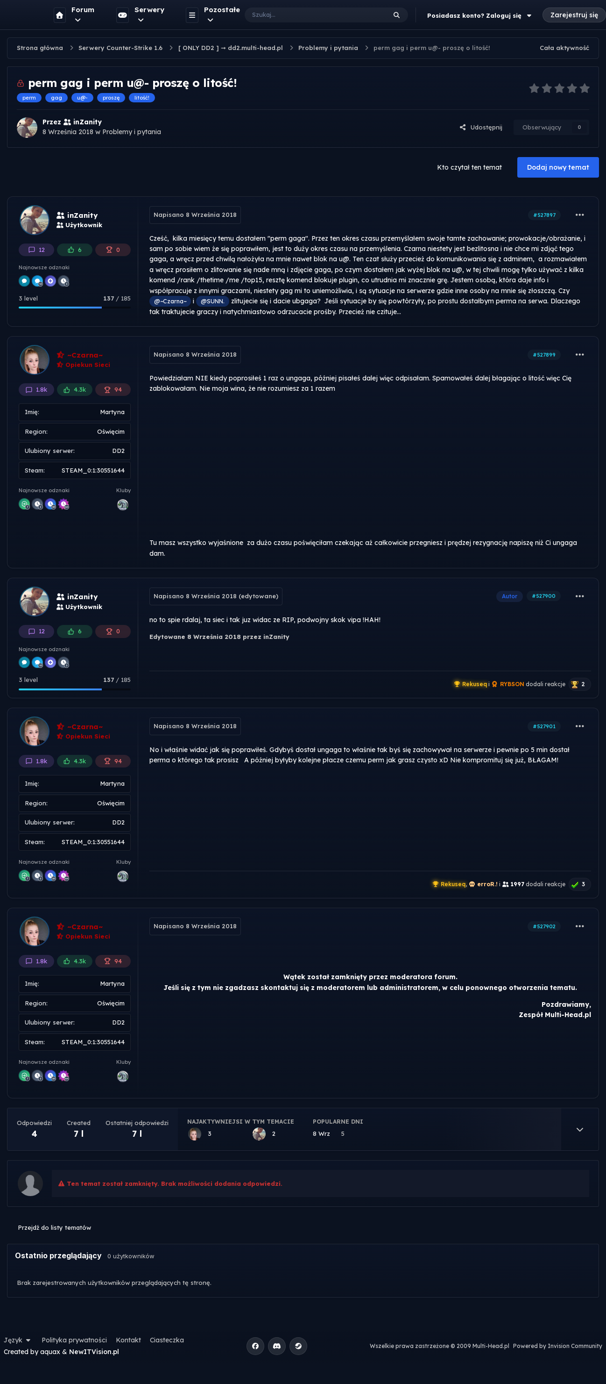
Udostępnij (480, 127)
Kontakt (128, 1340)
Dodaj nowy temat (558, 167)
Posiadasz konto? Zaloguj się (480, 15)
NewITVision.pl (94, 1352)
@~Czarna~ (170, 301)
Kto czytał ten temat (469, 167)
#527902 (544, 926)
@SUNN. (213, 301)
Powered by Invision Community (557, 1345)
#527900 (544, 596)
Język (18, 1340)
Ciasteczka (167, 1340)
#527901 (544, 726)
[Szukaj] (306, 14)
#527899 (544, 354)
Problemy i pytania (131, 132)
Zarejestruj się (574, 15)
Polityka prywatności (74, 1340)
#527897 (544, 215)
